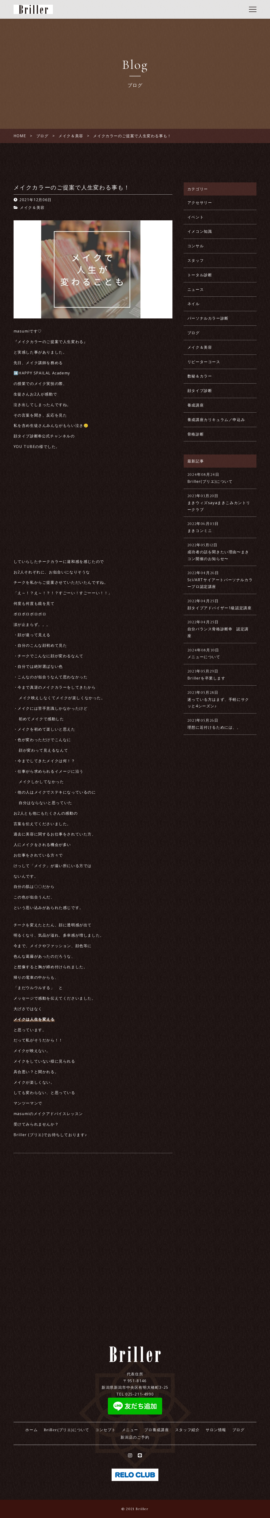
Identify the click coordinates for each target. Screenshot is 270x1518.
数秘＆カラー (199, 376)
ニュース (195, 289)
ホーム (31, 1429)
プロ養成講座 (156, 1429)
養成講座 (195, 405)
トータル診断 (199, 274)
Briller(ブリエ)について (66, 1429)
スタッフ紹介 (187, 1429)
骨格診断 (195, 434)
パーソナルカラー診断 (208, 318)
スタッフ (195, 260)
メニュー (130, 1429)
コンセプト (105, 1429)
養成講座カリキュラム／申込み (216, 419)
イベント (195, 217)
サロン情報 (216, 1429)
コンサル (195, 245)
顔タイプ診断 (199, 390)
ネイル (193, 303)
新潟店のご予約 (134, 1437)
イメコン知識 (199, 231)
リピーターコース (203, 361)
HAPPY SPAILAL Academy (44, 373)
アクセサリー (199, 202)
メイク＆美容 (32, 207)
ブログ (193, 332)
